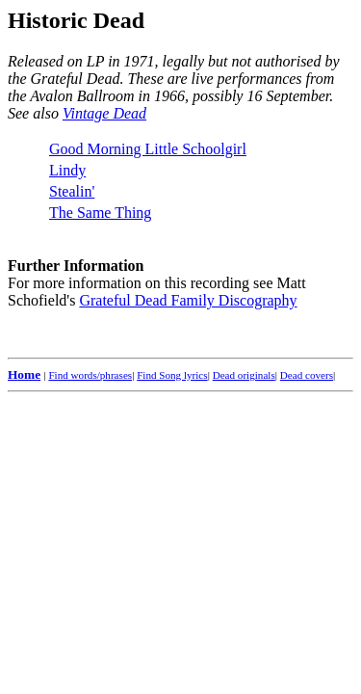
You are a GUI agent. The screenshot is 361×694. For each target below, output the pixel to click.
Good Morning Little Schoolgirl (147, 149)
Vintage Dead (104, 113)
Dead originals (244, 375)
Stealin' (71, 191)
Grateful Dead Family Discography (188, 300)
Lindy (67, 170)
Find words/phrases (90, 375)
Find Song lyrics (172, 375)
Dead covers (306, 375)
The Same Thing (100, 212)
